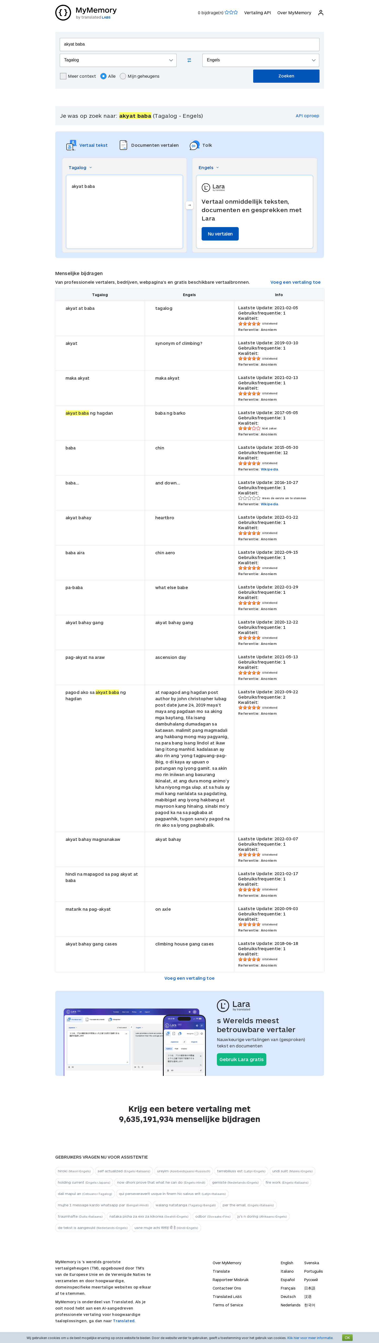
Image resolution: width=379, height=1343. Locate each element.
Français (288, 1288)
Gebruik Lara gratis (242, 1059)
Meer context (78, 76)
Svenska (311, 1263)
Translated (227, 1296)
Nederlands (291, 1305)
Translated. (124, 1321)
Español (288, 1279)
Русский (311, 1279)
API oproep (307, 115)
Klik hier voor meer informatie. (310, 1338)
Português (313, 1271)
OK (347, 1337)
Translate (221, 1271)
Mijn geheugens (139, 76)
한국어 (309, 1305)
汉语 (308, 1296)
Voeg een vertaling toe (296, 282)
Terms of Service (228, 1305)
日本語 (309, 1288)
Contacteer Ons (227, 1288)
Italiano (287, 1271)
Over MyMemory (294, 12)
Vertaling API (257, 12)
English (287, 1263)
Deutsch (288, 1296)
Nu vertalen (220, 234)
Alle (108, 76)
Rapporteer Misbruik (231, 1279)
